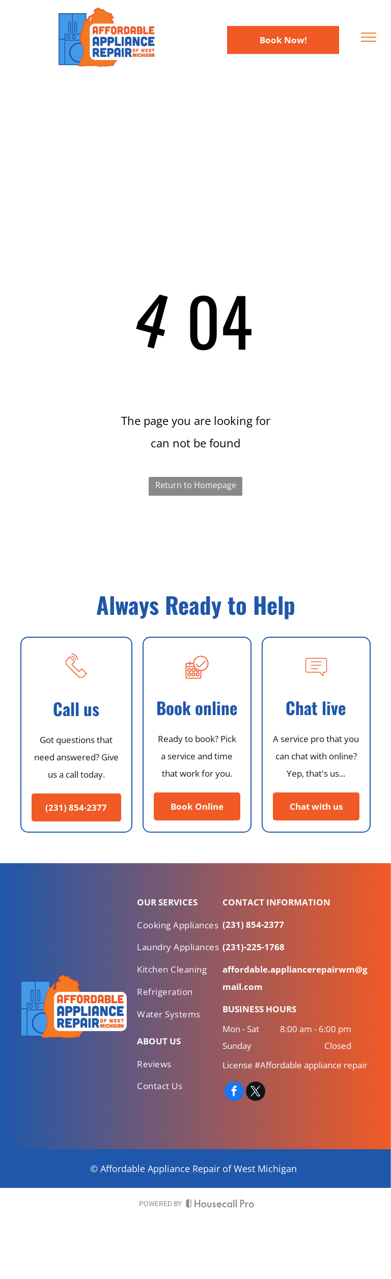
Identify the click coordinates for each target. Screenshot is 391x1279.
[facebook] (234, 1092)
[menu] (368, 37)
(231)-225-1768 (253, 947)
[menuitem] (179, 927)
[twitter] (255, 1092)
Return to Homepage (195, 485)
